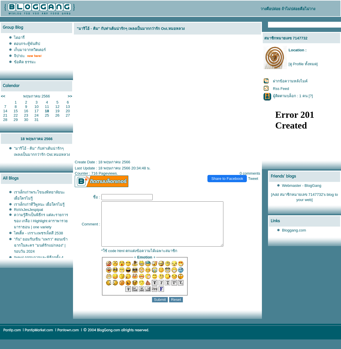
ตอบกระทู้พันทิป (27, 43)
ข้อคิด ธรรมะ (25, 62)
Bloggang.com (294, 230)
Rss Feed (281, 88)
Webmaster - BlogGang (301, 185)
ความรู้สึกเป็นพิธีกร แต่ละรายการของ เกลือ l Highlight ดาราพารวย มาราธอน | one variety (41, 221)
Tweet (253, 178)
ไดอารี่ (19, 37)
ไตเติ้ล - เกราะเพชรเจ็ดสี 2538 (38, 233)
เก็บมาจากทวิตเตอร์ (30, 50)
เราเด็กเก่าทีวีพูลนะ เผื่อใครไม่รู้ (39, 204)
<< (3, 96)
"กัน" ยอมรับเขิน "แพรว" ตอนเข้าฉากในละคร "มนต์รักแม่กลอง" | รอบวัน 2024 (40, 245)
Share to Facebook (227, 178)
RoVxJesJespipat (28, 209)
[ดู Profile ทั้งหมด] (303, 64)
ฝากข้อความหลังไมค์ (290, 81)
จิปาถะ (19, 56)
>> (70, 96)
